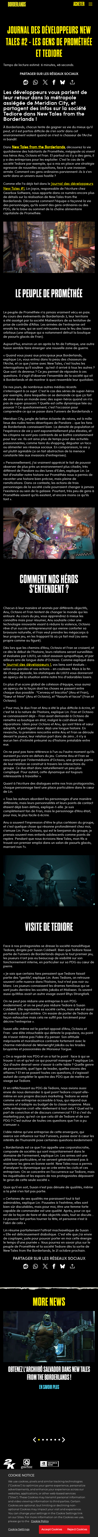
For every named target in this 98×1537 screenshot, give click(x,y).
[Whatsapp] (35, 82)
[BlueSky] (62, 82)
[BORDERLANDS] (17, 4)
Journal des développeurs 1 (29, 664)
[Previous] (34, 1440)
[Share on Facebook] (54, 82)
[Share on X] (45, 82)
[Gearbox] (27, 1464)
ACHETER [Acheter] (79, 4)
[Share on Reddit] (25, 82)
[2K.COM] (9, 1464)
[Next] (63, 1440)
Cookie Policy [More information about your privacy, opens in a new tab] (40, 1525)
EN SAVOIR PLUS (49, 1387)
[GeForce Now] (49, 1464)
